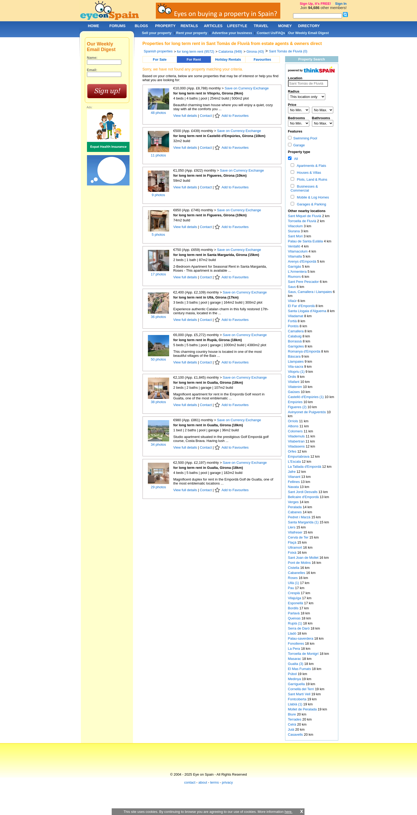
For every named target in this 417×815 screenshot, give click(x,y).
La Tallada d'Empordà (305, 467)
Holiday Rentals (228, 59)
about (202, 782)
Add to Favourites (235, 116)
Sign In (341, 4)
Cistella (294, 568)
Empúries (296, 402)
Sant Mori (296, 236)
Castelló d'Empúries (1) (306, 397)
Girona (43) (255, 51)
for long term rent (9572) (195, 51)
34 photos (158, 444)
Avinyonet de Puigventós (307, 412)
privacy (227, 782)
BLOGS (141, 26)
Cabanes (295, 512)
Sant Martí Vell (299, 694)
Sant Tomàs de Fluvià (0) (288, 51)
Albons (293, 426)
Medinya (295, 679)
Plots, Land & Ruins (311, 179)
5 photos (158, 235)
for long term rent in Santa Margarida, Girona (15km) (216, 255)
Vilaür (293, 301)
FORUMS (117, 26)
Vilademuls (297, 436)
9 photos (158, 195)
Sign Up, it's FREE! (315, 4)
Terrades (295, 719)
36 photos (158, 317)
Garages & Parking (310, 204)
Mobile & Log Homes (312, 197)
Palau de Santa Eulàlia (306, 241)
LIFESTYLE (237, 26)
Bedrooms (296, 118)
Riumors (295, 277)
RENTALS (189, 26)
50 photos (158, 359)
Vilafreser (295, 532)
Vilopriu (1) (296, 372)
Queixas (295, 618)
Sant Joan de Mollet (304, 558)
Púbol (293, 674)
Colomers (296, 431)
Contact (206, 116)
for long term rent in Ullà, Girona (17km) (206, 297)
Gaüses (294, 392)
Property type (299, 152)
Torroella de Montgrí (304, 654)
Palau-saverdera (301, 638)
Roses (293, 578)
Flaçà (292, 542)
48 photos (158, 113)
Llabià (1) (295, 704)
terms (214, 782)
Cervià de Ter (299, 537)
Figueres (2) (297, 407)
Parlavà (294, 613)
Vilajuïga (295, 598)
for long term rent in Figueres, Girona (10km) (210, 175)
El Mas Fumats (300, 669)
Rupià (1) (295, 623)
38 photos (158, 402)
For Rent (194, 59)
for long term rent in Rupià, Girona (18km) (207, 340)
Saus (292, 287)
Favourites (262, 59)
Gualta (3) (295, 664)
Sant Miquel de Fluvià (305, 216)
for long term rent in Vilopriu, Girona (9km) (208, 93)
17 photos (158, 274)
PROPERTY (165, 26)
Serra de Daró (299, 628)
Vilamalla (295, 256)
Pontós (294, 326)
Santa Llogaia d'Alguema (307, 311)
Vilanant (294, 477)
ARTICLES (213, 26)
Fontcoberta (297, 699)
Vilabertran (297, 441)
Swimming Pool (302, 138)
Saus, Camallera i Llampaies (310, 292)
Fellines (294, 482)
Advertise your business (232, 33)
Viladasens (297, 446)
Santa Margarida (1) (303, 522)
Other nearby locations (307, 211)
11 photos (158, 155)
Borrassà (295, 341)
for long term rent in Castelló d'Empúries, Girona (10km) (219, 136)
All (295, 159)
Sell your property (157, 33)
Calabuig (295, 336)
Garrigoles (296, 346)
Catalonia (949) (230, 51)
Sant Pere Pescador (304, 282)
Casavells (296, 735)
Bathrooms (321, 118)
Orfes (292, 451)
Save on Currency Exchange (247, 88)
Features (295, 131)
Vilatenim (295, 387)
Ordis (292, 377)
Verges (294, 502)
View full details (185, 116)
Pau (291, 588)
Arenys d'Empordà (302, 261)
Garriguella (297, 684)
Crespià (294, 593)
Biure (292, 714)
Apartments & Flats (310, 166)
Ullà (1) (293, 583)
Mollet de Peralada (303, 709)
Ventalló (294, 246)
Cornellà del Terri (301, 689)
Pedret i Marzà (299, 517)
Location (295, 78)
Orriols (293, 421)
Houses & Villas (308, 173)
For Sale (159, 59)
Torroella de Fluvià (302, 221)
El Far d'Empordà (302, 306)
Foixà (292, 553)
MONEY (285, 26)
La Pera (294, 649)
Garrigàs (295, 266)
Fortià (293, 321)
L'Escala (295, 462)
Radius (293, 91)
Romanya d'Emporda (304, 351)
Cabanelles (297, 573)
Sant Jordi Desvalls (303, 492)
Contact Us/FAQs (271, 33)
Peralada (295, 507)
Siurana (294, 231)
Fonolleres (296, 644)
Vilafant (294, 382)
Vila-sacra (296, 367)
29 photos (158, 487)
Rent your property (191, 33)
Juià (291, 729)
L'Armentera (298, 272)
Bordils (293, 608)
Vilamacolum (298, 251)
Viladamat (296, 316)
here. (289, 812)
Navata (294, 487)
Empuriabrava (299, 456)
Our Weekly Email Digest (308, 33)
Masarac (295, 659)
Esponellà (296, 603)
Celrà (292, 724)
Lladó (292, 633)
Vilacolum (296, 226)
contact (189, 782)
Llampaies (296, 361)
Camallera (296, 331)
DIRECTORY (309, 26)
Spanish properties (158, 51)
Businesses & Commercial (304, 188)
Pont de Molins (300, 563)
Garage (296, 145)
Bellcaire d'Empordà (304, 497)
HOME (93, 26)
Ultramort (295, 547)
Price (292, 105)
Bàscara (295, 356)
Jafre (292, 472)
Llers (292, 527)
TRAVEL (261, 26)
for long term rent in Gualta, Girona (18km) (208, 382)
